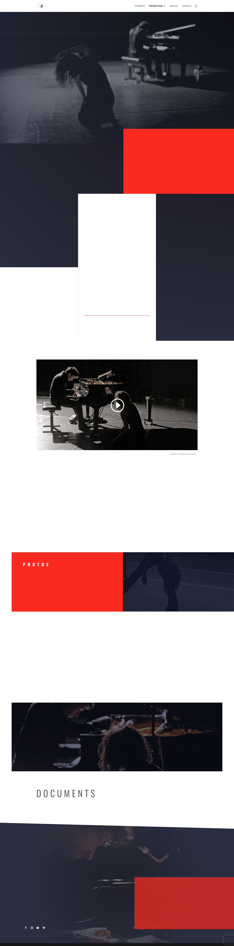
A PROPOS (140, 6)
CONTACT (187, 6)
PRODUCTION (156, 6)
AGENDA (174, 6)
